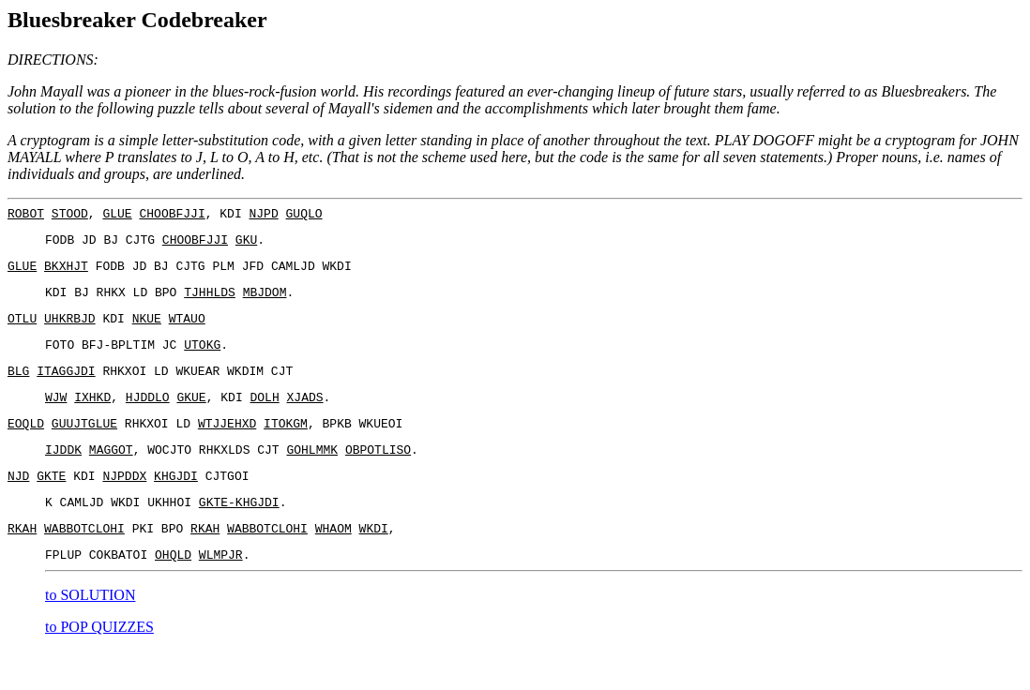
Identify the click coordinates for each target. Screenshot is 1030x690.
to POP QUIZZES (99, 666)
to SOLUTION (90, 634)
